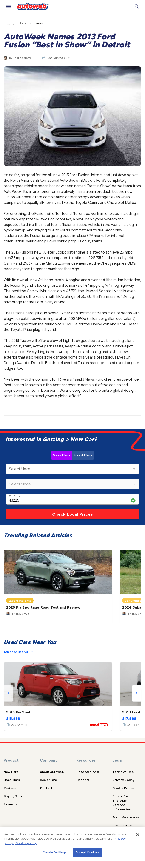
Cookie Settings (55, 852)
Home (22, 23)
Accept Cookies (87, 852)
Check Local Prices (72, 514)
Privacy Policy (123, 780)
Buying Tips (13, 796)
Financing (11, 804)
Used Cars (83, 455)
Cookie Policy (123, 788)
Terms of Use (123, 772)
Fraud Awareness (125, 817)
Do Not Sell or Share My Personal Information (123, 802)
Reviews (10, 788)
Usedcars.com (87, 772)
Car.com (82, 780)
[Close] (138, 835)
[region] (72, 844)
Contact (46, 788)
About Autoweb (52, 772)
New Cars (61, 455)
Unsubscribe (122, 825)
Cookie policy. (26, 843)
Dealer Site (48, 780)
